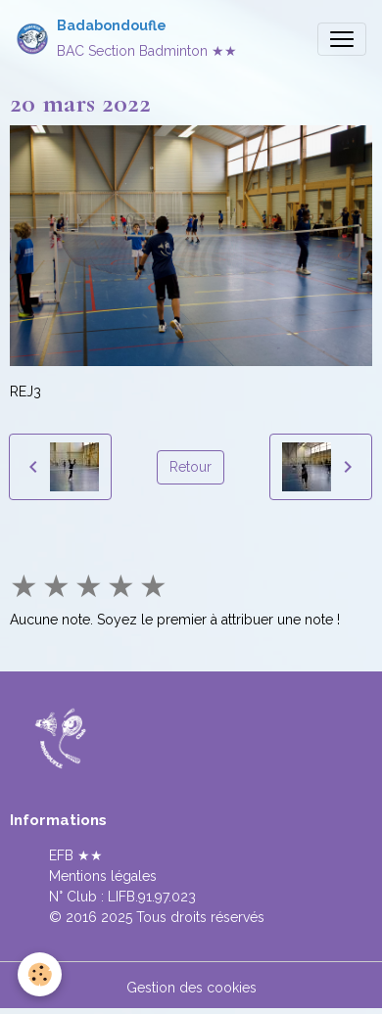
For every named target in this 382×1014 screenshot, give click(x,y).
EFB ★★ (76, 855)
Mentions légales (103, 876)
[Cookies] (40, 974)
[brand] (126, 39)
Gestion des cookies (191, 987)
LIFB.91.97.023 (152, 896)
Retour (190, 467)
